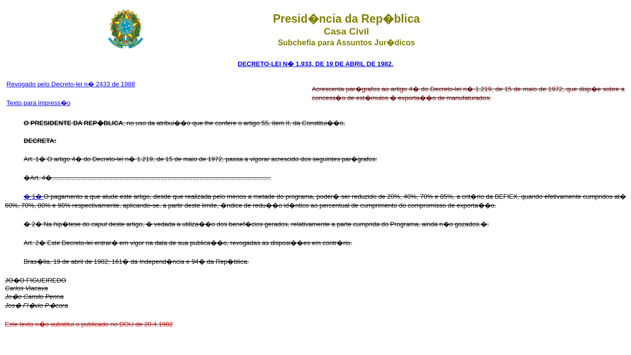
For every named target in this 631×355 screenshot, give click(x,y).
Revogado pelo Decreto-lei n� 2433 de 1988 (70, 84)
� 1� (34, 196)
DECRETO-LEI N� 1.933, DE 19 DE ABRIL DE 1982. (315, 64)
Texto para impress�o (38, 102)
